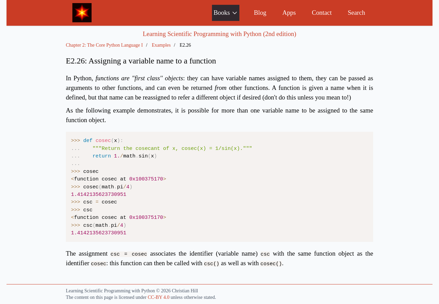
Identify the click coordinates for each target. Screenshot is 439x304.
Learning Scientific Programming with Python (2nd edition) (219, 33)
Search (356, 12)
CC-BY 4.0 (158, 297)
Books (226, 12)
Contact (322, 12)
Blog (260, 12)
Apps (289, 12)
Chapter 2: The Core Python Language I (104, 45)
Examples (161, 45)
